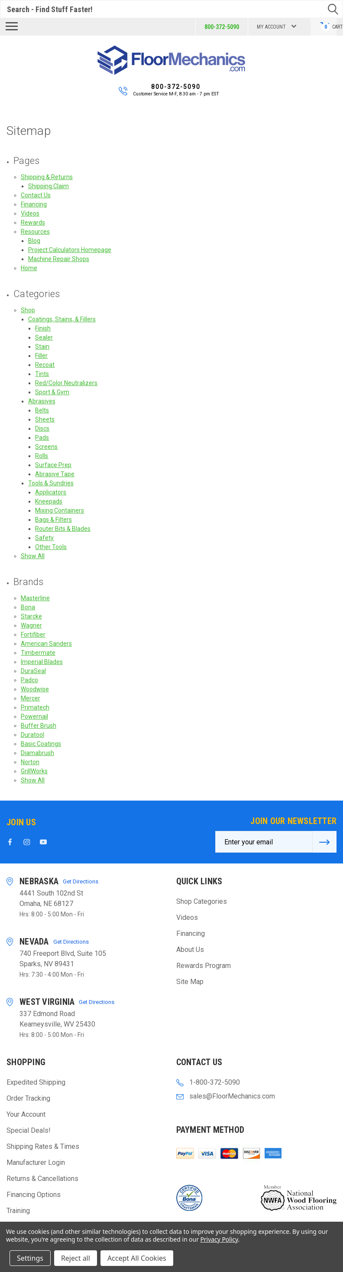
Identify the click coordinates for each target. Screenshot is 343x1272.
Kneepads (48, 501)
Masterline (35, 598)
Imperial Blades (42, 661)
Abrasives (41, 401)
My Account (275, 26)
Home (29, 268)
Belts (42, 410)
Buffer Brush (38, 725)
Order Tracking (28, 1098)
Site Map (190, 982)
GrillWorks (34, 771)
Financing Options (33, 1194)
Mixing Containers (59, 510)
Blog (34, 240)
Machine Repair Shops (58, 258)
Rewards (33, 222)
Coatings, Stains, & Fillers (62, 319)
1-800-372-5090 (214, 1082)
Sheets (45, 419)
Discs (42, 428)
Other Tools (51, 546)
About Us (190, 949)
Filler (41, 355)
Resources (35, 231)
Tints (42, 373)
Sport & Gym (52, 392)
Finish (43, 328)
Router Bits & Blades (63, 528)
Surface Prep (53, 464)
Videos (30, 213)
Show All (33, 556)
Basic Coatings (41, 743)
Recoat (45, 364)
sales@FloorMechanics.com (232, 1096)
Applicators (50, 492)
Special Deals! (28, 1130)
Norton (30, 762)
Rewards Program (203, 965)
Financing (34, 204)
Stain (42, 346)
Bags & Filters (53, 519)
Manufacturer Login (35, 1162)
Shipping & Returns (47, 176)
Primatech (35, 707)
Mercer (30, 698)
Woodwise (35, 689)
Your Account (25, 1114)
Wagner (31, 625)
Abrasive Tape (54, 474)
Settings (30, 1258)
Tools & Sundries (51, 483)
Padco (29, 680)
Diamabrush (37, 752)
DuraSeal (33, 670)
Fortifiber (33, 634)
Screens (46, 446)
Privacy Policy (219, 1239)
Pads (42, 437)
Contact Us (36, 195)
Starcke (31, 616)
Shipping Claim (48, 186)
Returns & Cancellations (42, 1178)
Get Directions (80, 881)
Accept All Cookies (136, 1258)
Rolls (41, 455)
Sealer (44, 337)
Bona (28, 607)
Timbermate (38, 652)
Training (18, 1211)
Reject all (75, 1258)
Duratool (32, 734)
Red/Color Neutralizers (66, 382)
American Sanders (46, 643)
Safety (44, 537)
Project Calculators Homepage (69, 249)
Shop (28, 310)
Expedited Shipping (35, 1082)
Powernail (34, 716)
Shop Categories (201, 901)
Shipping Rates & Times (42, 1146)
